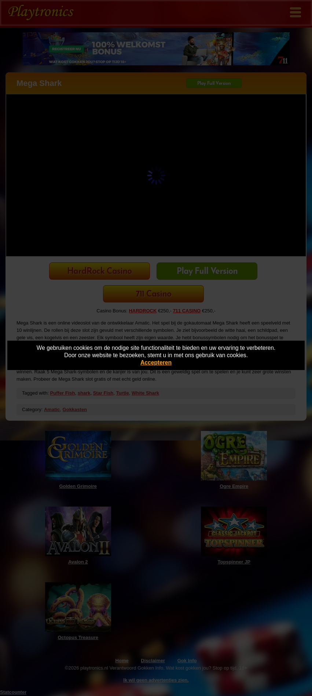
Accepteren (156, 362)
